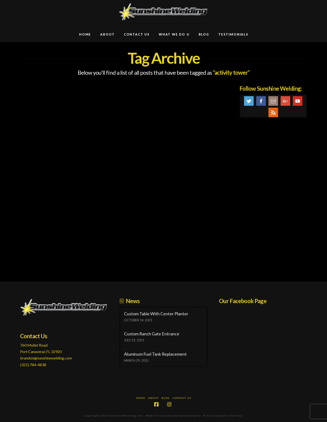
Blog (166, 397)
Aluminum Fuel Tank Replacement (155, 354)
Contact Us (182, 397)
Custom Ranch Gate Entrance (151, 333)
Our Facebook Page (243, 300)
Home (140, 397)
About (153, 397)
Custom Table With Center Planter (156, 313)
